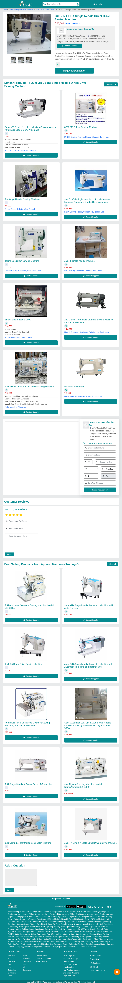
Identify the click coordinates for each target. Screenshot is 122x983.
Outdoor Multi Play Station (66, 910)
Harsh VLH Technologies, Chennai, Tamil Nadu (84, 395)
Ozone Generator (43, 945)
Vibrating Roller (98, 910)
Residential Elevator (49, 915)
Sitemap (11, 957)
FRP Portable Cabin (98, 918)
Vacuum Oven (35, 923)
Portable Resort (68, 918)
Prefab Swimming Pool (59, 940)
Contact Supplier (70, 45)
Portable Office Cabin (40, 920)
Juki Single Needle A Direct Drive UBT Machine (28, 783)
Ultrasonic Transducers (24, 935)
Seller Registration (70, 955)
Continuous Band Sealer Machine (46, 935)
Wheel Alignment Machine (103, 938)
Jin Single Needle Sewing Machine (22, 198)
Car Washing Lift (75, 938)
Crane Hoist (60, 928)
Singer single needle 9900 (18, 318)
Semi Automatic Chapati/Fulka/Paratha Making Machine (28, 940)
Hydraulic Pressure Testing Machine (21, 930)
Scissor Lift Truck (78, 915)
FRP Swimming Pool (76, 940)
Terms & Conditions (43, 957)
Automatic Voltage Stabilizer (18, 928)
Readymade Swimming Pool (31, 943)
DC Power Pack (59, 923)
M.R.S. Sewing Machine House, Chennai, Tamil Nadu (86, 136)
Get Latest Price (73, 22)
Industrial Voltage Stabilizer (78, 925)
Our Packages (68, 960)
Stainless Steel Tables (66, 913)
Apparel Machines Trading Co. (80, 28)
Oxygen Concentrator (28, 945)
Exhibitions (12, 972)
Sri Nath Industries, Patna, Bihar (18, 337)
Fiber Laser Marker (67, 930)
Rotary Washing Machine (57, 925)
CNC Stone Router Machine (36, 925)
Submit (9, 553)
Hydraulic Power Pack (90, 923)
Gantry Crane (50, 928)
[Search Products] (44, 3)
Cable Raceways (82, 933)
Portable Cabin (49, 910)
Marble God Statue (101, 930)
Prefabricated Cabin (24, 920)
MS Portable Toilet (54, 918)
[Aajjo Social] (98, 906)
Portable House (19, 918)
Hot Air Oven (47, 923)
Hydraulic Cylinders (73, 923)
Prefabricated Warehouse (77, 920)
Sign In (98, 3)
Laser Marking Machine (33, 910)
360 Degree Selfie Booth (69, 945)
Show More (111, 83)
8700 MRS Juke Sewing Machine (81, 126)
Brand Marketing (69, 966)
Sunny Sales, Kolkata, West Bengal (20, 208)
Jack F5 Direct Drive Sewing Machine (23, 663)
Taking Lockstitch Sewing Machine (22, 260)
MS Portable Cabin (82, 918)
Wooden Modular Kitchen (32, 938)
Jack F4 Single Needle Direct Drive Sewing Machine (90, 842)
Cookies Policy (41, 955)
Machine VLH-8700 (74, 385)
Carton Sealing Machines (103, 913)
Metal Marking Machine (83, 930)
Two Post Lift (87, 938)
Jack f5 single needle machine (79, 260)
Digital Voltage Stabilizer (99, 925)
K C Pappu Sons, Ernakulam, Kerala (20, 149)
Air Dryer (18, 938)
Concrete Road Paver (88, 945)
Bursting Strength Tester (99, 928)
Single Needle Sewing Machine (45, 9)
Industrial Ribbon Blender (31, 913)
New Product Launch (71, 969)
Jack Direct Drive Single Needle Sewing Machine (29, 385)
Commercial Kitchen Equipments (33, 933)
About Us (11, 955)
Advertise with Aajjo (70, 957)
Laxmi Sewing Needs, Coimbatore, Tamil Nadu (84, 211)
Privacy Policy (41, 960)
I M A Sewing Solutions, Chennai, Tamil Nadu (83, 270)
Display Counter (14, 915)
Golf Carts (86, 943)
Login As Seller (69, 975)
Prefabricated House (95, 920)
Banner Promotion (70, 963)
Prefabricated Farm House (36, 918)
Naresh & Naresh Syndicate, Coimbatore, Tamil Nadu (86, 331)
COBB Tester (84, 928)
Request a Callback (74, 69)
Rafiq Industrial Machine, (15, 406)
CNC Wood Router (106, 923)
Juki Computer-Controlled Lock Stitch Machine (28, 842)
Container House (23, 923)
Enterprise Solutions (71, 972)
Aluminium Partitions (49, 913)
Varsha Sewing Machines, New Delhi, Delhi (23, 270)
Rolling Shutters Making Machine (55, 938)
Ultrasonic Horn (68, 933)
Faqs (10, 975)
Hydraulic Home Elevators (31, 915)
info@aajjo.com (96, 962)
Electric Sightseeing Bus (72, 943)
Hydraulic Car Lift (64, 915)
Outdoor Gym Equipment (52, 943)
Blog (10, 966)
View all (112, 563)
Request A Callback (61, 898)
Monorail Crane (72, 928)
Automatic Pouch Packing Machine (73, 935)
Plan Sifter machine (54, 933)
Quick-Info (12, 969)
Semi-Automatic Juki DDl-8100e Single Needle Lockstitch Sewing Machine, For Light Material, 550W (87, 724)
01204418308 (95, 954)
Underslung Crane (37, 928)
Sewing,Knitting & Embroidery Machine (21, 9)
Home (5, 9)
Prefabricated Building (58, 920)
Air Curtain (16, 933)
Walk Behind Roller (84, 910)
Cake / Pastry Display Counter (47, 930)
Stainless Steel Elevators (95, 915)
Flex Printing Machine (17, 925)
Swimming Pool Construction (96, 940)
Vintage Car (95, 943)
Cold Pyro (55, 945)
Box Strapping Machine (84, 913)
